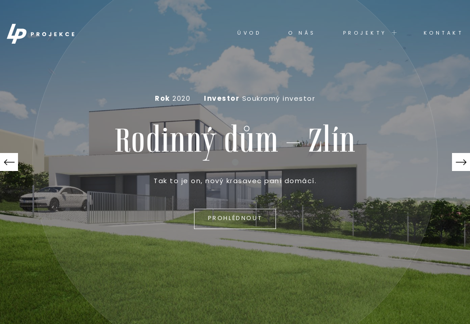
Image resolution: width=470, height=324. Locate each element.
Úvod (249, 33)
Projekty (370, 33)
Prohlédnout (235, 218)
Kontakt (444, 33)
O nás (302, 33)
